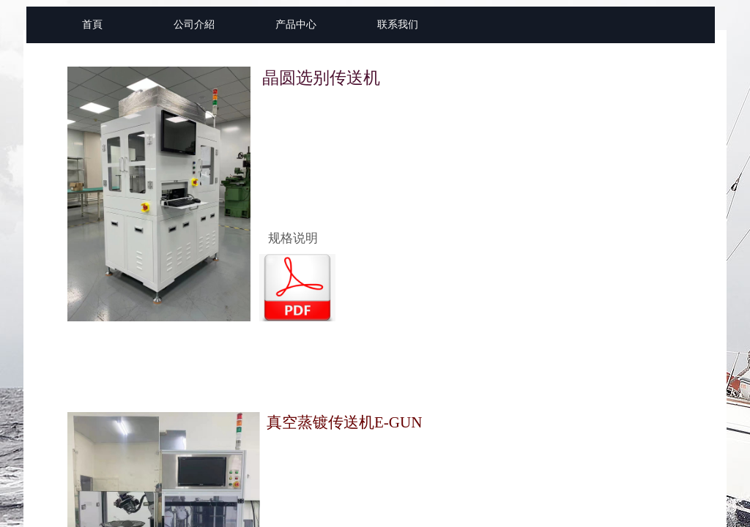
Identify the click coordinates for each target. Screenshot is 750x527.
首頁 (92, 24)
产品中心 (295, 24)
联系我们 (397, 24)
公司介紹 (194, 24)
